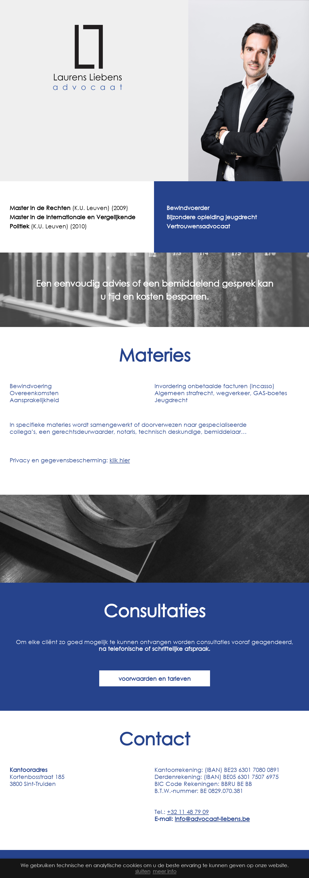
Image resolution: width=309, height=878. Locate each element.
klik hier (120, 460)
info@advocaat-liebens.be (212, 818)
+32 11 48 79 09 (188, 811)
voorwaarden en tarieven (155, 678)
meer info (164, 871)
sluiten (142, 871)
